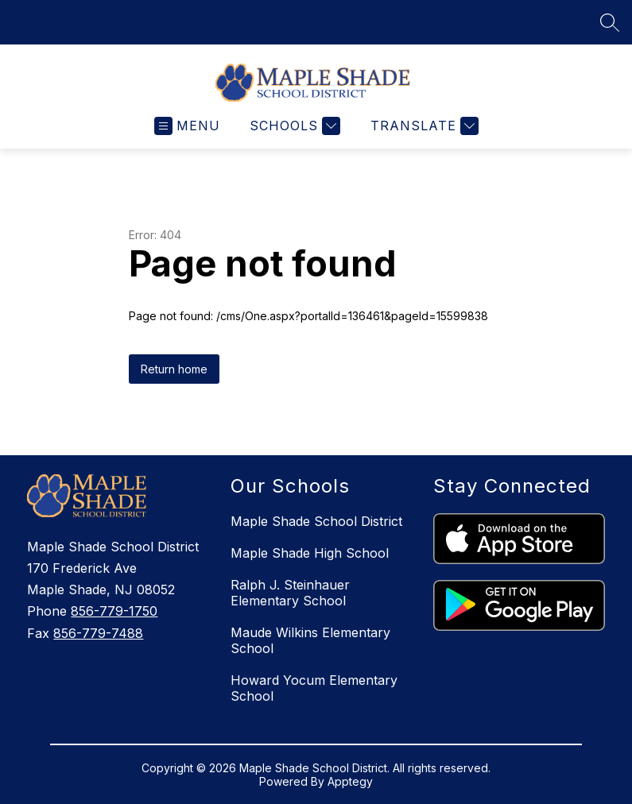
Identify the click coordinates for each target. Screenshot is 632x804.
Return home (174, 369)
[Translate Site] (422, 126)
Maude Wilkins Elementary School (310, 640)
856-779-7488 (98, 633)
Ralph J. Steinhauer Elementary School (290, 593)
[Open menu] (187, 126)
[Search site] (609, 22)
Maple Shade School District (316, 521)
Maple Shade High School (310, 553)
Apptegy (350, 781)
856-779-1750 (114, 611)
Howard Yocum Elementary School (314, 688)
